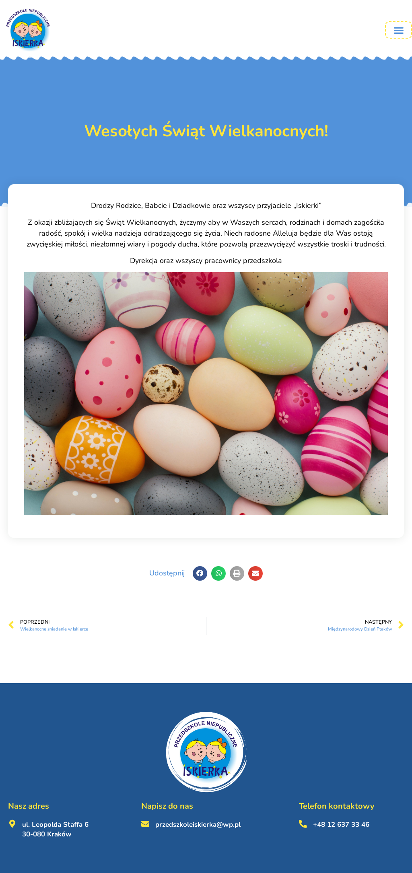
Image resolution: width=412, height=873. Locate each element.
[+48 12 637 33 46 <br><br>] (303, 824)
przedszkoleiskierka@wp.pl (198, 824)
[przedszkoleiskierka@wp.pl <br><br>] (145, 824)
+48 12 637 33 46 (341, 824)
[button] (398, 30)
